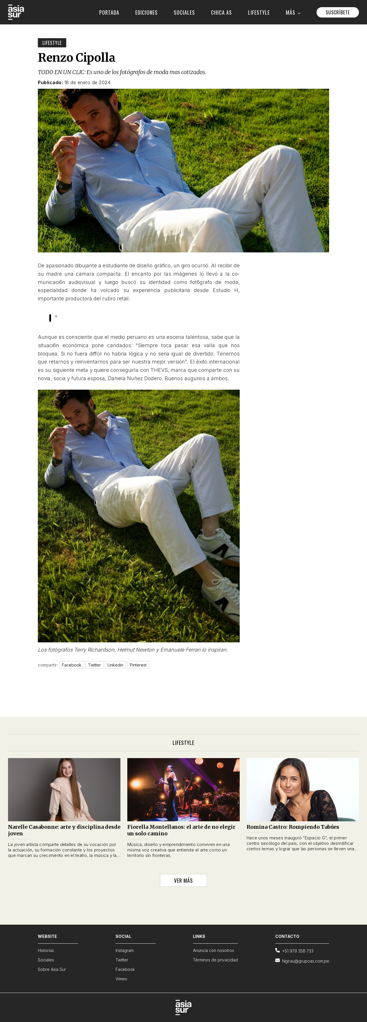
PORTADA (109, 12)
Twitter (122, 959)
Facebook (125, 969)
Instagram (125, 950)
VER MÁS (183, 880)
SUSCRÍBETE (338, 12)
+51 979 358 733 (294, 950)
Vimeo (121, 978)
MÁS (293, 12)
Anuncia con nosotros (213, 950)
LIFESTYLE (259, 12)
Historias (46, 950)
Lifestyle (52, 42)
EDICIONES (146, 12)
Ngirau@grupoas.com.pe (302, 960)
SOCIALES (184, 12)
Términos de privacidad (215, 959)
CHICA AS (221, 12)
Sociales (46, 959)
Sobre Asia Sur (52, 969)
